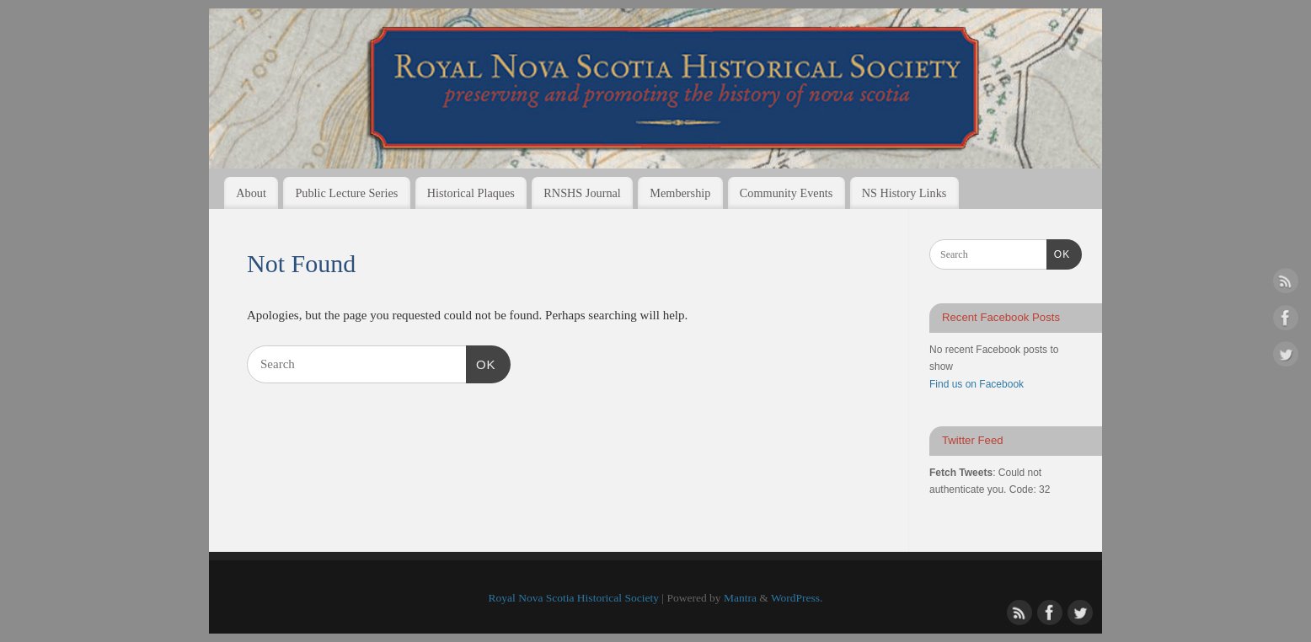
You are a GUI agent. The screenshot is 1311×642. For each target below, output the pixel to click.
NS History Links (904, 193)
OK (481, 362)
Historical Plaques (471, 193)
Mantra (740, 597)
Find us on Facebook (976, 384)
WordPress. (797, 597)
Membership (680, 193)
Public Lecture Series (346, 193)
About (251, 193)
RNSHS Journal (581, 193)
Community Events (786, 193)
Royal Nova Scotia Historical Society (574, 597)
